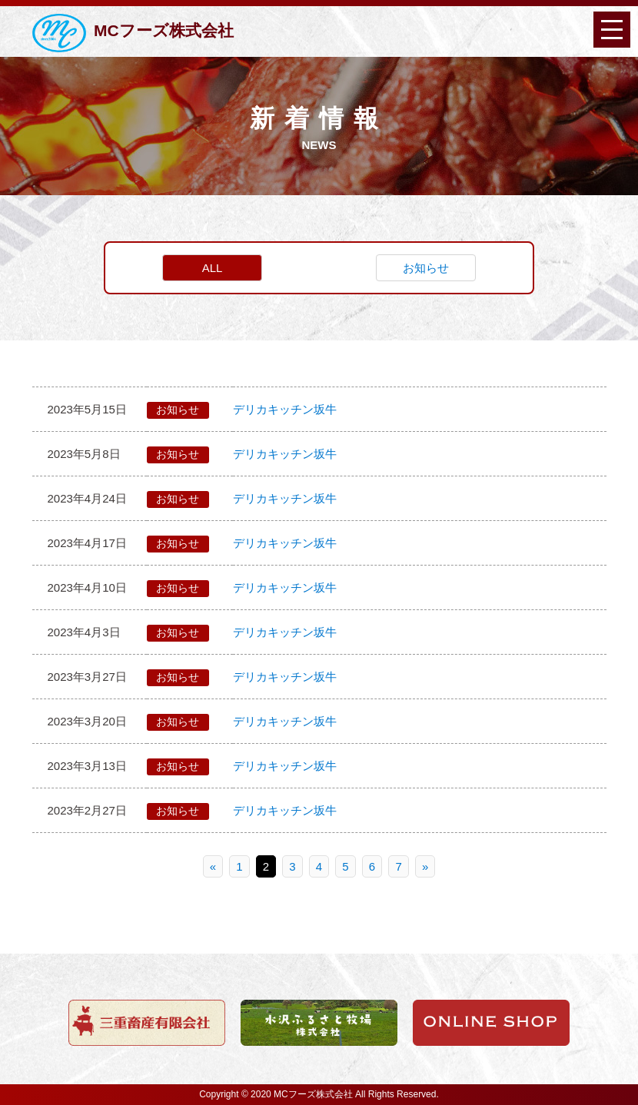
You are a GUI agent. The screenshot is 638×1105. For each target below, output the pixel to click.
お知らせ (426, 267)
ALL (212, 267)
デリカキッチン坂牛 (285, 409)
